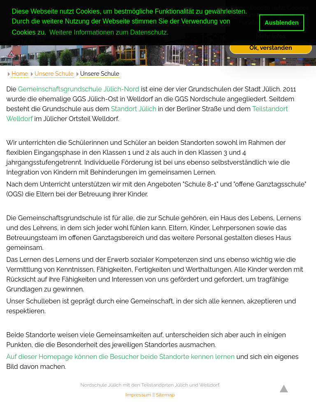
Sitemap (165, 395)
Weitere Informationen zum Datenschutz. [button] (109, 32)
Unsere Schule (54, 73)
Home (20, 73)
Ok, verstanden (270, 47)
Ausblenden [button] (281, 22)
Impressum (138, 395)
